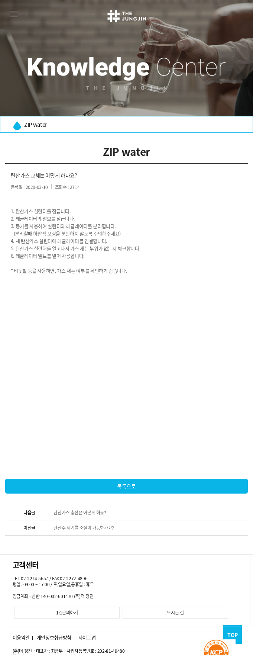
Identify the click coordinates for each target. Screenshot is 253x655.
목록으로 (126, 486)
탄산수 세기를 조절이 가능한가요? (83, 527)
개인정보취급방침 (54, 637)
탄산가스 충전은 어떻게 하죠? (79, 512)
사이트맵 (87, 637)
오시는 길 (175, 612)
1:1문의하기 (67, 612)
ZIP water (30, 125)
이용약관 (21, 637)
